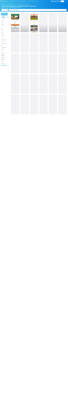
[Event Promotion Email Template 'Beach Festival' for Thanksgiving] (62, 22)
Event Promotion (9, 4)
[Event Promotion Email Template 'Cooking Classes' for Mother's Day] (53, 63)
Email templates (3, 4)
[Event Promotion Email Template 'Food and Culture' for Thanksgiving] (34, 84)
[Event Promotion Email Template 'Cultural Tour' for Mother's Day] (62, 43)
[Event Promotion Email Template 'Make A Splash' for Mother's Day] (62, 84)
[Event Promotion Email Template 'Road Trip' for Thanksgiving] (34, 104)
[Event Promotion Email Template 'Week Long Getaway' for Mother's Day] (34, 63)
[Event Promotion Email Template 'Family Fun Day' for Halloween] (53, 104)
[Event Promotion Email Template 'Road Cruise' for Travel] (15, 22)
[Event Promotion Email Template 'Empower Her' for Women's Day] (15, 43)
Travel (14, 4)
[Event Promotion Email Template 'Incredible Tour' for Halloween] (43, 104)
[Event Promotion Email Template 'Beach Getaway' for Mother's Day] (15, 63)
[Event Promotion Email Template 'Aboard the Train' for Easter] (43, 84)
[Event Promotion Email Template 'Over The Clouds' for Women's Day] (24, 22)
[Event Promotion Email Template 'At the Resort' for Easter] (24, 84)
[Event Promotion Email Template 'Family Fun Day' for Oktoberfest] (24, 63)
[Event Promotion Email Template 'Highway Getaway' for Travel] (34, 22)
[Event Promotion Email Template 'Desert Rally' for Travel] (53, 43)
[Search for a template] (37, 10)
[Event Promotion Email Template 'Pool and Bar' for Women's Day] (34, 43)
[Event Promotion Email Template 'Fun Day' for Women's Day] (24, 43)
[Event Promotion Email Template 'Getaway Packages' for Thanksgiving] (24, 104)
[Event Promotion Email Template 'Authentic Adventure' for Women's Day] (43, 43)
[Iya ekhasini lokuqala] (3, 1)
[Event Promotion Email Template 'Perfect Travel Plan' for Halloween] (62, 104)
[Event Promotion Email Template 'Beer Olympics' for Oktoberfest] (15, 84)
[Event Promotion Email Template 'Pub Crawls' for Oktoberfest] (62, 63)
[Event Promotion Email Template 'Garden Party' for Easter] (15, 104)
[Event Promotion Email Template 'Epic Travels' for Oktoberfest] (53, 22)
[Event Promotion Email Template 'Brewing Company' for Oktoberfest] (43, 63)
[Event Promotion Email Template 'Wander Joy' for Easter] (43, 22)
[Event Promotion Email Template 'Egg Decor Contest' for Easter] (53, 84)
